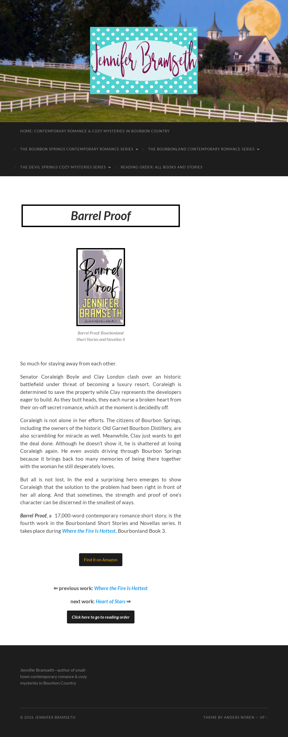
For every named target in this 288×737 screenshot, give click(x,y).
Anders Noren (239, 717)
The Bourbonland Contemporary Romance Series (201, 149)
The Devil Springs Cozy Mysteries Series (63, 167)
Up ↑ (264, 717)
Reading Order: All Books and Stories (161, 167)
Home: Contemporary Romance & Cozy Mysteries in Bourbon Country (95, 131)
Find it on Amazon (101, 559)
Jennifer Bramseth (55, 717)
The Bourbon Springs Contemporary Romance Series (76, 149)
